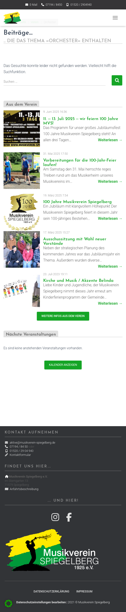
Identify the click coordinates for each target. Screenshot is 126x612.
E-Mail (31, 4)
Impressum (84, 591)
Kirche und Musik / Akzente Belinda (78, 281)
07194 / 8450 (51, 4)
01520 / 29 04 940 (19, 451)
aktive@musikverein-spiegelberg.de (30, 442)
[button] (8, 603)
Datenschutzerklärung (51, 591)
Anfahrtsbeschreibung (21, 489)
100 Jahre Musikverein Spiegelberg (77, 202)
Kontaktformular (18, 455)
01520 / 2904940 (79, 4)
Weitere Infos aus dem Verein (63, 316)
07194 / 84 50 (16, 446)
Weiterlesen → (110, 140)
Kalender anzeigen (63, 364)
